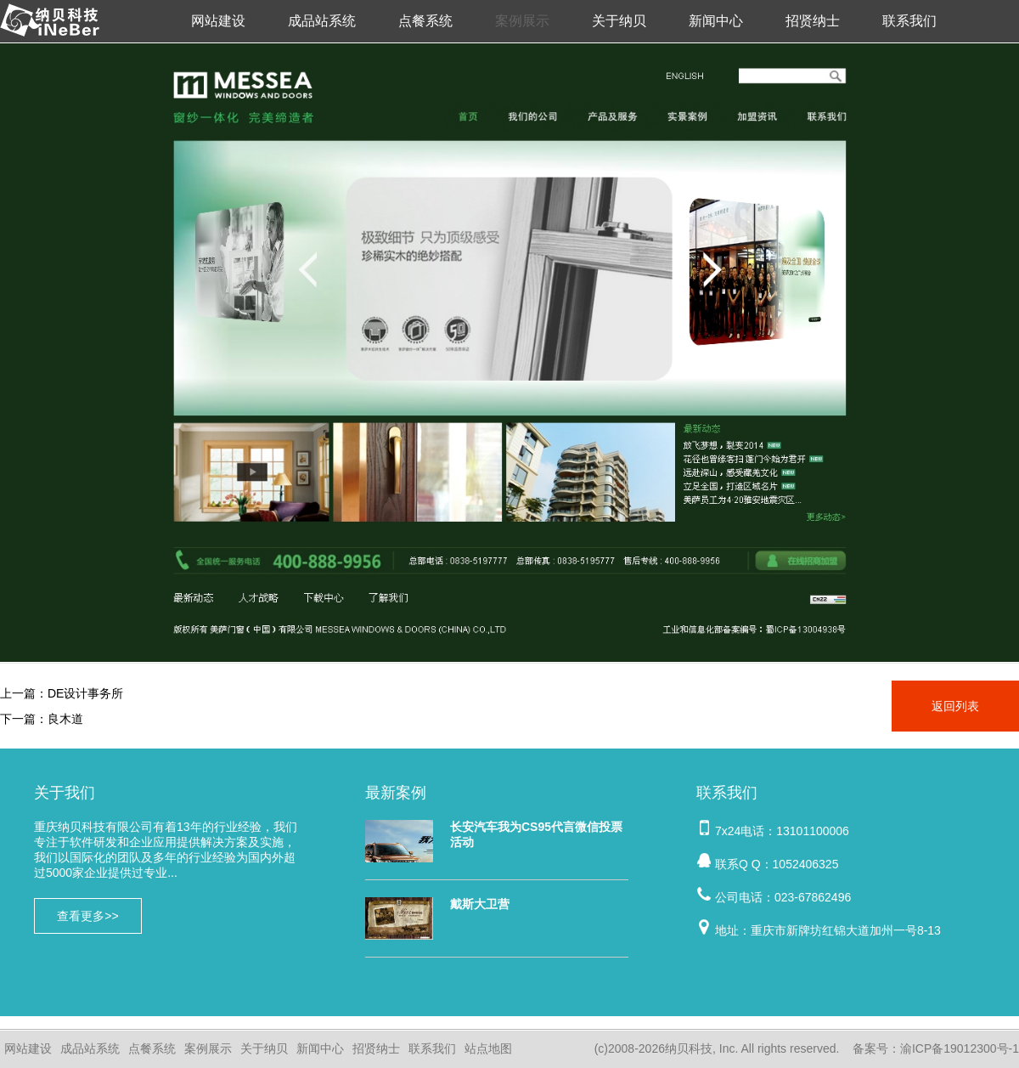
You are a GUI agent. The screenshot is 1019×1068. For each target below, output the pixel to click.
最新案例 (395, 792)
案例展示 (522, 21)
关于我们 (64, 792)
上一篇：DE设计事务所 (61, 693)
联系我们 (909, 21)
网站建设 (218, 21)
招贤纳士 (812, 21)
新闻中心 (716, 21)
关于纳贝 (619, 21)
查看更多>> (87, 916)
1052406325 (806, 864)
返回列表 (955, 706)
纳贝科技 (688, 1048)
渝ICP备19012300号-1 (959, 1048)
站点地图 (488, 1048)
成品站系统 (322, 21)
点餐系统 (425, 21)
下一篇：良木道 (41, 719)
